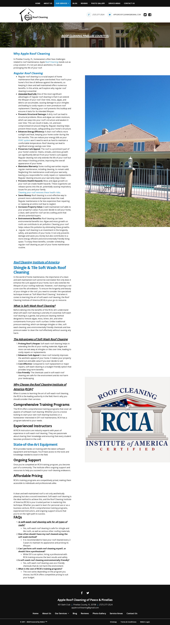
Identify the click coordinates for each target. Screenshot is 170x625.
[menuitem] (38, 3)
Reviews (84, 3)
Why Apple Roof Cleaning (31, 53)
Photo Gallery (98, 3)
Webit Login (145, 622)
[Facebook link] (82, 593)
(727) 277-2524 (98, 14)
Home (37, 3)
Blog (75, 3)
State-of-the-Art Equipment (35, 444)
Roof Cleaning (51, 62)
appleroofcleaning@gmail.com (127, 14)
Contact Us (129, 3)
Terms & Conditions (128, 622)
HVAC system (24, 140)
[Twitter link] (88, 593)
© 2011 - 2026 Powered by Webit (33, 622)
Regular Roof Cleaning (28, 73)
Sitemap (113, 622)
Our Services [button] (62, 3)
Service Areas (114, 3)
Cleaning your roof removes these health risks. (39, 192)
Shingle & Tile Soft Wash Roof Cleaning (39, 270)
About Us (48, 3)
